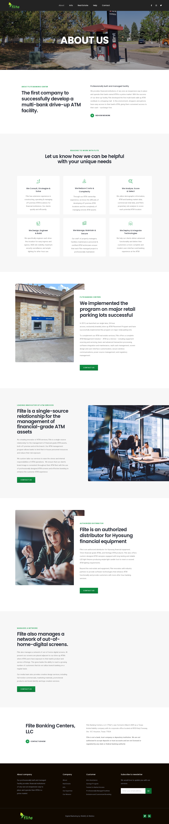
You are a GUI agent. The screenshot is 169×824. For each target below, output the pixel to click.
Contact (106, 5)
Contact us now (38, 741)
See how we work (102, 115)
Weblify (83, 816)
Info (71, 5)
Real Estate (83, 5)
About (61, 5)
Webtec (91, 816)
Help (95, 5)
